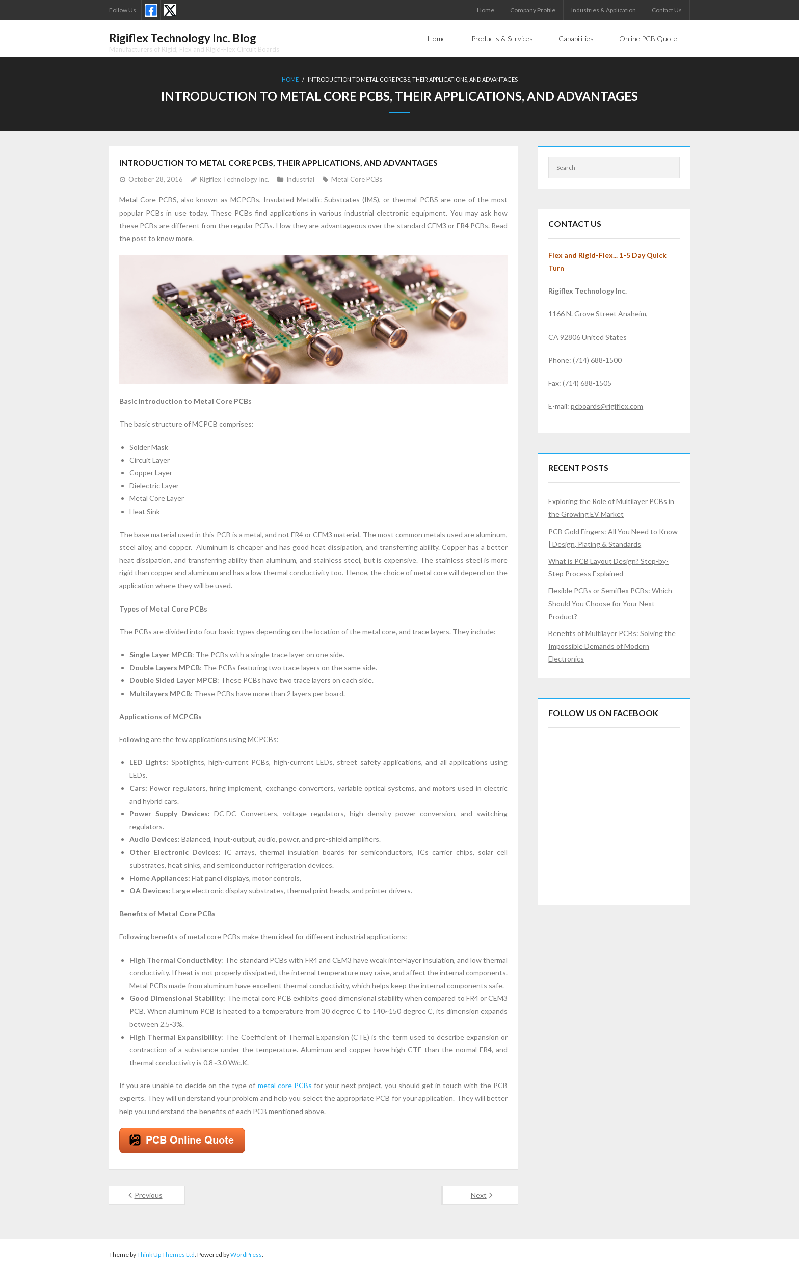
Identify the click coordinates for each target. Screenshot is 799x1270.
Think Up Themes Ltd (166, 1254)
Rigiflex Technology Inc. (234, 179)
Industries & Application (603, 10)
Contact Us (667, 10)
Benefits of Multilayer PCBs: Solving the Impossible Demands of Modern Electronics (612, 646)
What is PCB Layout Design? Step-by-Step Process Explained (608, 567)
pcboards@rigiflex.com (607, 406)
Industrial (300, 179)
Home (485, 10)
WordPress (246, 1254)
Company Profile (532, 10)
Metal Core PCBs (356, 179)
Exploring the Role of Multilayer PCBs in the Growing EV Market (611, 507)
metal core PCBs (285, 1085)
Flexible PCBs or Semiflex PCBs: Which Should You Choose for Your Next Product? (610, 603)
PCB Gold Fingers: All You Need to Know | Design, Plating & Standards (613, 537)
